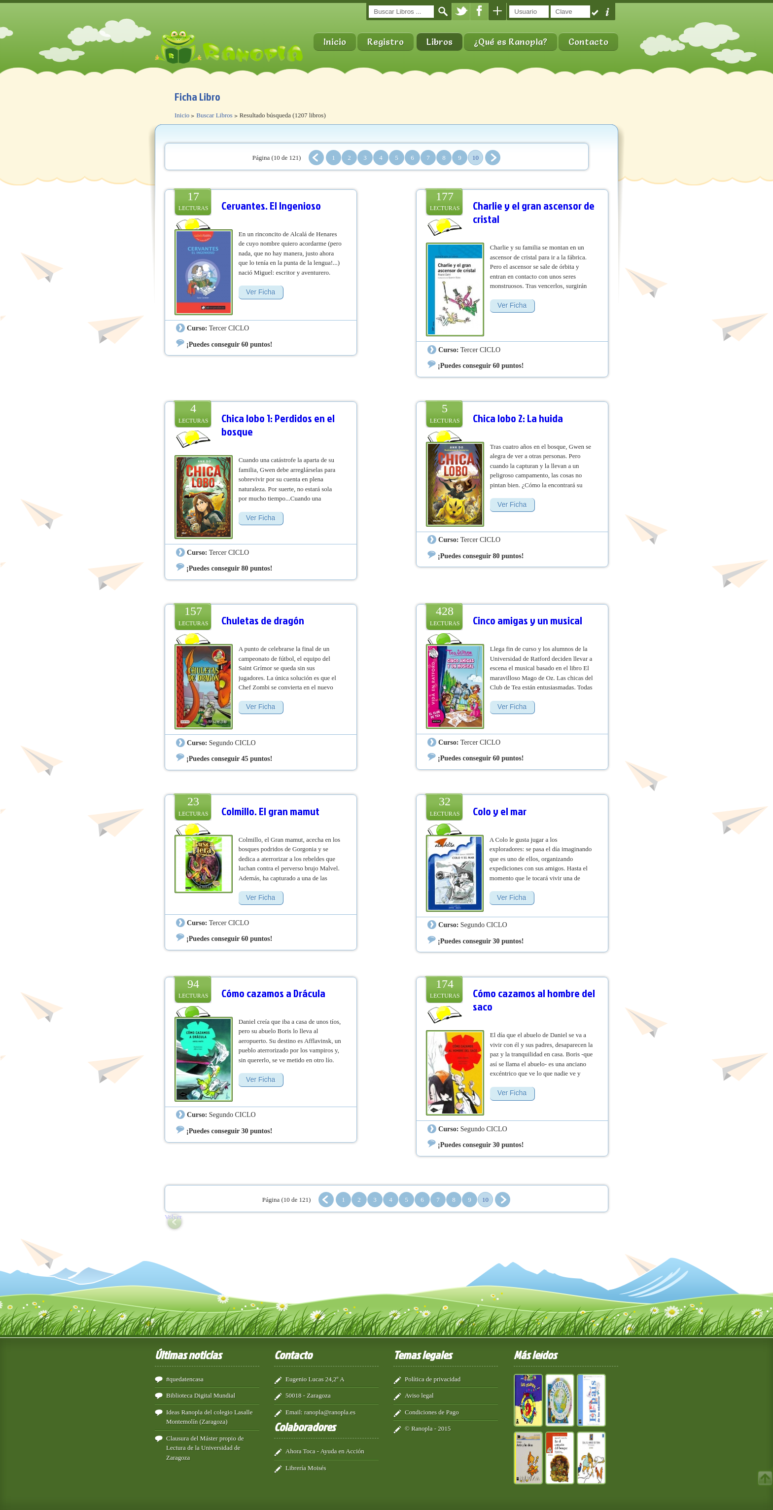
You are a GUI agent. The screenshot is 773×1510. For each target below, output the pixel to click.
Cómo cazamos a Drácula (273, 993)
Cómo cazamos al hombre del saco (534, 999)
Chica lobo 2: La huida (518, 418)
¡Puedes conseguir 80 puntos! (229, 568)
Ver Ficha (260, 292)
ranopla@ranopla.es (329, 1412)
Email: (294, 1412)
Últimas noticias (188, 1355)
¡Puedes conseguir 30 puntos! (481, 941)
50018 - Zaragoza (308, 1395)
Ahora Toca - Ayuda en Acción (324, 1451)
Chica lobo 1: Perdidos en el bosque (278, 424)
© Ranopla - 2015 (428, 1428)
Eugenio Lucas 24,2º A (315, 1379)
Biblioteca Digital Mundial (200, 1395)
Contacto (588, 41)
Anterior (316, 157)
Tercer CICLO (229, 328)
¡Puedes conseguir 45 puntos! (229, 758)
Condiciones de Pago (432, 1412)
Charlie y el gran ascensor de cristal (534, 212)
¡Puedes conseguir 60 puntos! (229, 344)
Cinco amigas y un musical (527, 620)
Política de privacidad (432, 1379)
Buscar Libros (214, 115)
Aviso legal (419, 1395)
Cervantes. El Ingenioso (271, 205)
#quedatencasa (185, 1379)
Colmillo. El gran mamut (270, 811)
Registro (385, 41)
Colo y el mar (500, 811)
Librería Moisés (305, 1468)
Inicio (334, 41)
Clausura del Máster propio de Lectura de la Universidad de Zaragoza (205, 1448)
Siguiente (492, 157)
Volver (173, 1217)
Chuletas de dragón (262, 620)
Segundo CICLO (232, 743)
